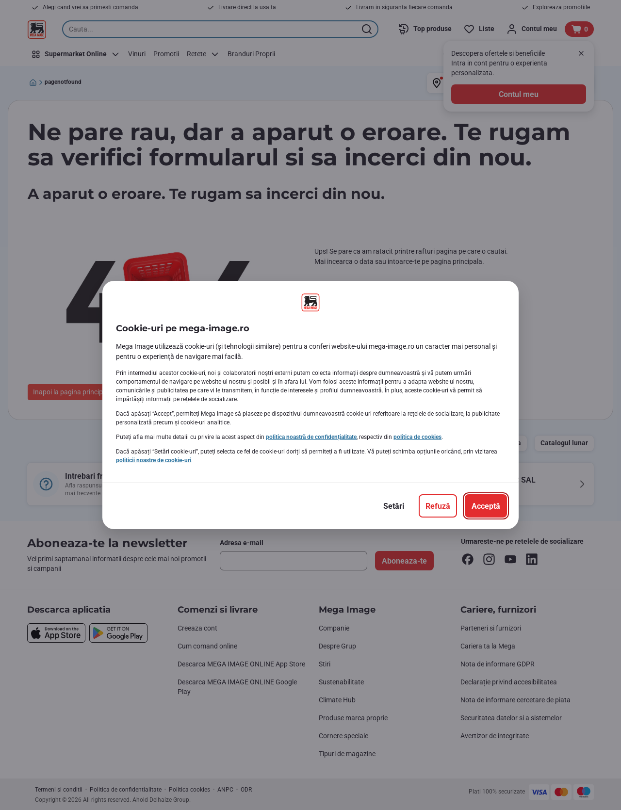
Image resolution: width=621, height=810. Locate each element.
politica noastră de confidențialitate (311, 437)
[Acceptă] (486, 506)
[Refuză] (438, 506)
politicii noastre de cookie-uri (153, 460)
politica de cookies (417, 437)
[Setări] (393, 506)
